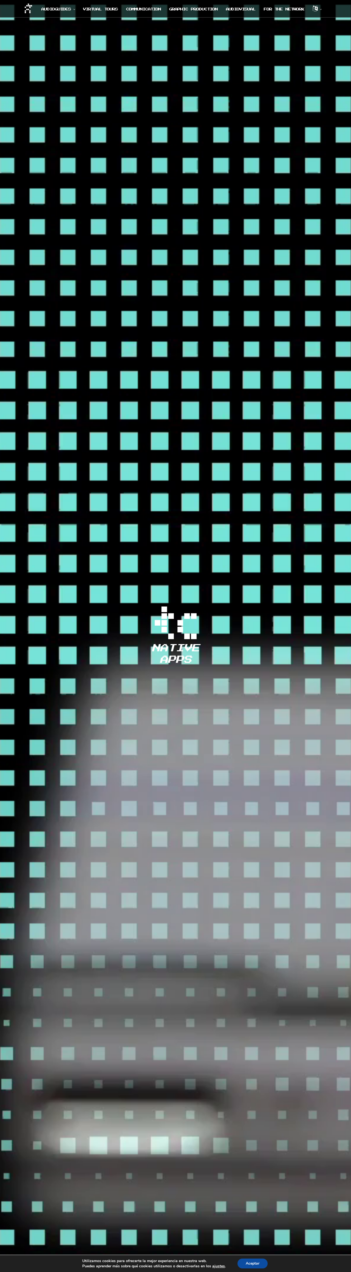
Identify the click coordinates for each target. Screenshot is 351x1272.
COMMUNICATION (143, 9)
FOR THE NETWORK (284, 9)
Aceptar (252, 1263)
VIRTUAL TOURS (100, 9)
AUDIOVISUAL (241, 9)
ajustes (218, 1266)
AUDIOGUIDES (56, 9)
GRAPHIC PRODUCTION (193, 9)
